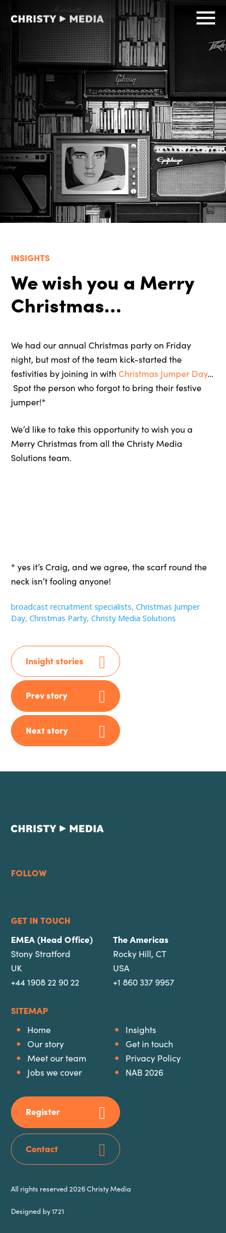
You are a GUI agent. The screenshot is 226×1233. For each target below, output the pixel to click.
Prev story (46, 695)
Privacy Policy (153, 1058)
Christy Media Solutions (133, 618)
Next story (47, 730)
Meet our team (56, 1058)
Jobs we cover (54, 1072)
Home (39, 1029)
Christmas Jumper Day (162, 373)
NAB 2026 (144, 1072)
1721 (58, 1211)
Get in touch (149, 1043)
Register (43, 1111)
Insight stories (55, 660)
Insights (30, 257)
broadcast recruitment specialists (71, 606)
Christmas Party (58, 618)
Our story (45, 1043)
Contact (42, 1148)
